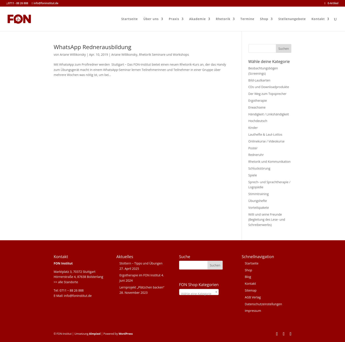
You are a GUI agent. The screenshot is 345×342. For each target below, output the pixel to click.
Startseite (129, 19)
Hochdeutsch (257, 121)
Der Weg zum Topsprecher (267, 94)
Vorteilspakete (258, 207)
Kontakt (318, 19)
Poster (253, 148)
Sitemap (250, 290)
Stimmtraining (258, 194)
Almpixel (95, 334)
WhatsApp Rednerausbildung (92, 47)
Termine (247, 19)
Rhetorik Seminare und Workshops (164, 54)
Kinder (253, 128)
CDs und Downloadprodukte (268, 87)
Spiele (252, 175)
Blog (248, 277)
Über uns (151, 19)
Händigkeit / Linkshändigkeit (268, 114)
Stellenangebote (292, 19)
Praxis (174, 19)
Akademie (197, 19)
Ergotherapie (257, 100)
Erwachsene (257, 107)
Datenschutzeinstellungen (263, 304)
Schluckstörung (259, 168)
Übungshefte (257, 201)
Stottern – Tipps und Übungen (141, 263)
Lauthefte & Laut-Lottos (265, 134)
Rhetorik (223, 19)
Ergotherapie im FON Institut (140, 275)
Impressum (253, 311)
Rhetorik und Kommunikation (269, 161)
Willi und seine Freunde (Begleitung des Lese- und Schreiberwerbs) (266, 219)
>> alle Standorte (66, 282)
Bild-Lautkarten (259, 80)
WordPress (126, 334)
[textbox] (198, 293)
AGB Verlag (253, 297)
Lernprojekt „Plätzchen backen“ (141, 287)
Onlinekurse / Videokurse (266, 141)
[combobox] (199, 292)
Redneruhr (256, 155)
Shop (264, 19)
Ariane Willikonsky (73, 54)
